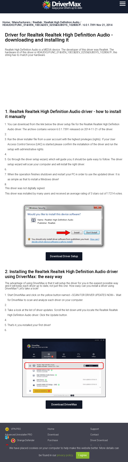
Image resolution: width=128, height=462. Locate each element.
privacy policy (65, 455)
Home (51, 429)
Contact (94, 434)
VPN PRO (13, 429)
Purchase (53, 440)
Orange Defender (22, 440)
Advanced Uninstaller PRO (18, 434)
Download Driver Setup (64, 256)
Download (53, 434)
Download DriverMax (64, 404)
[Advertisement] (64, 84)
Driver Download (99, 440)
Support (94, 429)
